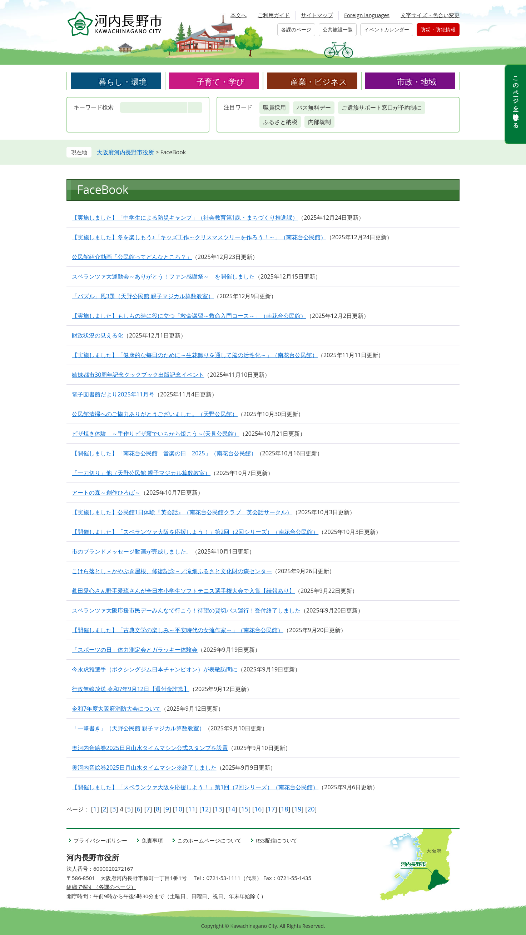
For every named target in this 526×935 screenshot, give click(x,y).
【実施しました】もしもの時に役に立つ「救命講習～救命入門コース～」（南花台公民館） (189, 316)
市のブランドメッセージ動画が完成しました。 (132, 551)
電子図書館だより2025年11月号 (113, 394)
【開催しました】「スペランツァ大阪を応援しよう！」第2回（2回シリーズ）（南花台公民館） (195, 532)
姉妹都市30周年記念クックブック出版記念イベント (138, 375)
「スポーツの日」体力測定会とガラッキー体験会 (135, 650)
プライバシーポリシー (100, 840)
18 (284, 809)
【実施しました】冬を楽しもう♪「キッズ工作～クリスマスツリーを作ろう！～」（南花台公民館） (199, 237)
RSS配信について (276, 840)
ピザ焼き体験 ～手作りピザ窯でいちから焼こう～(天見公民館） (155, 434)
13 (218, 809)
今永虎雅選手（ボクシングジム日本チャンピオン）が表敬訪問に (155, 669)
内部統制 (319, 122)
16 (258, 809)
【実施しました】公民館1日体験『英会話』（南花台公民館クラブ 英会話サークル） (182, 512)
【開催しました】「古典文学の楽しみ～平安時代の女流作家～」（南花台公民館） (177, 630)
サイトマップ (317, 15)
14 (231, 809)
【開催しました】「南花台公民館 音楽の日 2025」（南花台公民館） (164, 453)
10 (179, 809)
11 (192, 809)
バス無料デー (314, 107)
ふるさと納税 (280, 122)
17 (271, 809)
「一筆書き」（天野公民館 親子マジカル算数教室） (138, 728)
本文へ (238, 15)
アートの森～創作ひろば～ (106, 492)
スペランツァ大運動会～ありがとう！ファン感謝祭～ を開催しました (163, 276)
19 (298, 809)
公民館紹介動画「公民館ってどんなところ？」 (132, 257)
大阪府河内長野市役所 (125, 152)
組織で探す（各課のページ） (101, 886)
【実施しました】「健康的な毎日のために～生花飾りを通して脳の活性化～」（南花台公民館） (195, 355)
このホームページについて (209, 840)
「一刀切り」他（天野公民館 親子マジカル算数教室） (141, 473)
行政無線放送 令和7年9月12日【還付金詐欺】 (130, 689)
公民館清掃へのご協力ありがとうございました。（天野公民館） (155, 414)
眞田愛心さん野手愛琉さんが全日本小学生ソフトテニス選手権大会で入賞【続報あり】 (183, 591)
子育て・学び (220, 81)
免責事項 (152, 840)
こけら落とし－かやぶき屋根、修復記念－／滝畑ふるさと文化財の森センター (172, 571)
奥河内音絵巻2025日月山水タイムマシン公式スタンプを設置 (150, 748)
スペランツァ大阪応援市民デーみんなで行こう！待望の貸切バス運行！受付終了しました (186, 610)
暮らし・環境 (123, 81)
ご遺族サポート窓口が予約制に (382, 107)
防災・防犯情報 (438, 29)
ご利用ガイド (274, 15)
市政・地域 (416, 81)
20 (311, 809)
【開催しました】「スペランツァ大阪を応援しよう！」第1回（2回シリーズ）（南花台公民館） (195, 787)
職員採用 (274, 107)
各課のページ (296, 29)
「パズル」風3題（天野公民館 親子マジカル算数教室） (143, 296)
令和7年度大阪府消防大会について (116, 708)
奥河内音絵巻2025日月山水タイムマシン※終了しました (144, 767)
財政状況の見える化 (97, 335)
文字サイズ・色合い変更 (430, 15)
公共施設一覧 (338, 29)
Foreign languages (366, 15)
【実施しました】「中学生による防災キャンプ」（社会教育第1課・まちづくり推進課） (185, 217)
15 (245, 809)
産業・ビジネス (319, 81)
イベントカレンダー (386, 29)
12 (205, 809)
